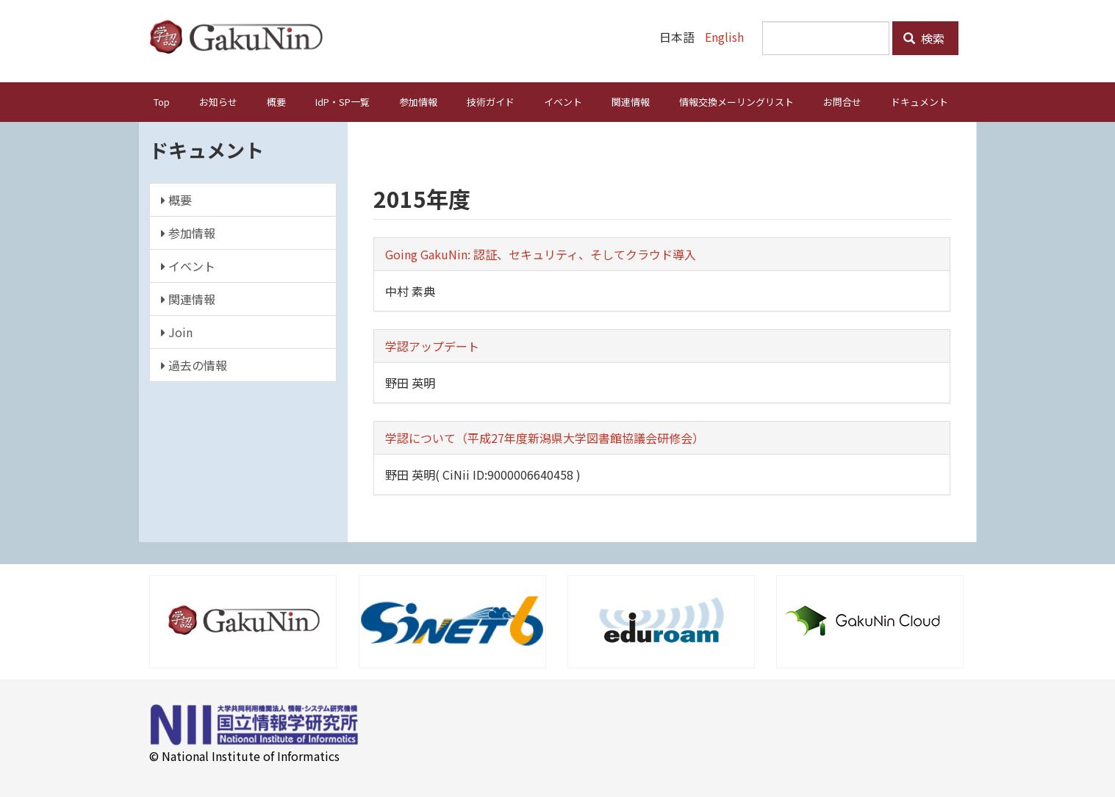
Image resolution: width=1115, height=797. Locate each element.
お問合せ (842, 102)
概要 (276, 102)
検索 (923, 38)
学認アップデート (432, 346)
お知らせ (218, 102)
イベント (563, 102)
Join (177, 332)
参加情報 (418, 102)
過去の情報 (194, 365)
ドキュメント (919, 102)
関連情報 (631, 102)
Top (162, 102)
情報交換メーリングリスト (736, 102)
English (724, 37)
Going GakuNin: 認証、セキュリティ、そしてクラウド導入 (540, 254)
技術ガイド (491, 102)
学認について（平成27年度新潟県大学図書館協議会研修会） (544, 438)
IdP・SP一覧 (342, 102)
